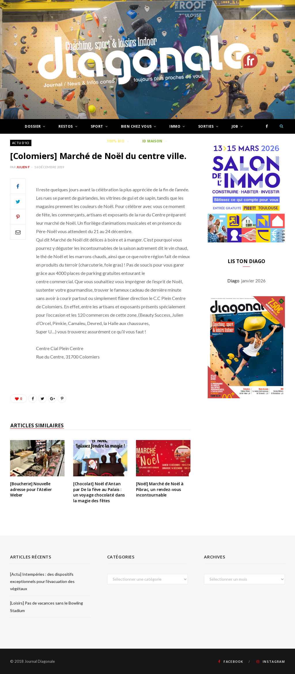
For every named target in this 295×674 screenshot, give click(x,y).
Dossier (33, 126)
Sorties (206, 126)
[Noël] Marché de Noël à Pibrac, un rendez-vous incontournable (160, 489)
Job (235, 126)
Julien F (23, 167)
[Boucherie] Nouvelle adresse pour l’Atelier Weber (31, 489)
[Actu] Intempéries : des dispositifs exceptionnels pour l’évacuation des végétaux (42, 581)
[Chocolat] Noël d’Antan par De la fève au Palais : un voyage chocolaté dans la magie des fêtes (99, 492)
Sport (97, 126)
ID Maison (152, 141)
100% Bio (115, 141)
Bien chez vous (136, 126)
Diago (234, 312)
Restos (65, 126)
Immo (174, 126)
